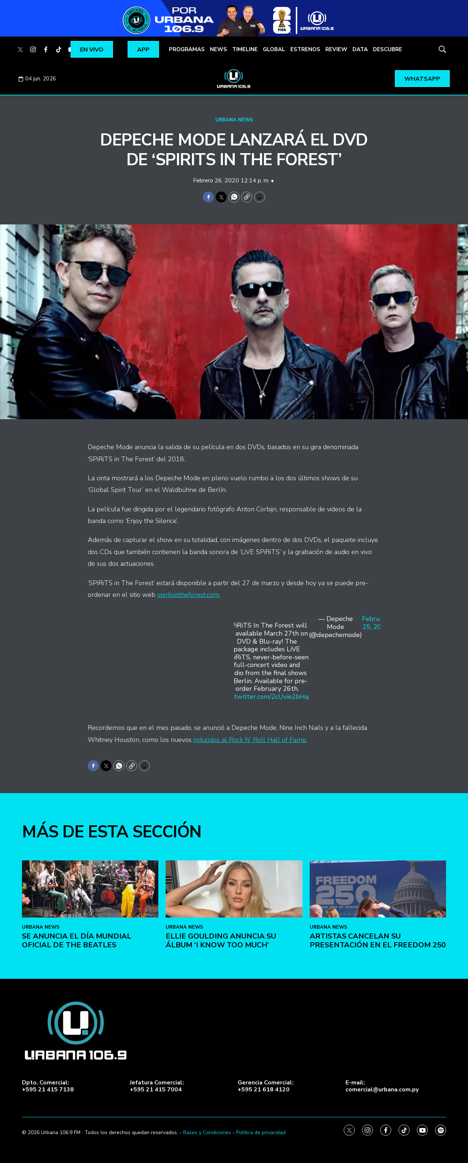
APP (143, 50)
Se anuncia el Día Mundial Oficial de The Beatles (76, 1076)
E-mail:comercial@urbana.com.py (382, 1086)
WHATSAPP (422, 79)
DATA (360, 49)
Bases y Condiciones (207, 1132)
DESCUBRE (387, 49)
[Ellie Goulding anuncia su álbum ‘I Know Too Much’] (234, 1024)
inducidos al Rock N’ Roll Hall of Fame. (250, 739)
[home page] (234, 79)
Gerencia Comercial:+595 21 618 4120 (266, 1086)
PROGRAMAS (187, 49)
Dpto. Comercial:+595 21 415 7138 (48, 1086)
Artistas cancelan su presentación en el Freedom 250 (378, 1076)
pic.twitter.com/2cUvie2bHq (267, 696)
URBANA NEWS (234, 120)
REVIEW (336, 49)
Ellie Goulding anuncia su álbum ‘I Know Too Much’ (221, 1076)
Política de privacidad (261, 1132)
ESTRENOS (305, 49)
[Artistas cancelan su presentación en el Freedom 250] (378, 1024)
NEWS (218, 49)
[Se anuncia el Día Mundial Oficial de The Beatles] (90, 1024)
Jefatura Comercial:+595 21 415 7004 (157, 1086)
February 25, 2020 (375, 623)
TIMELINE (245, 49)
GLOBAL (274, 49)
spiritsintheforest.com (188, 594)
